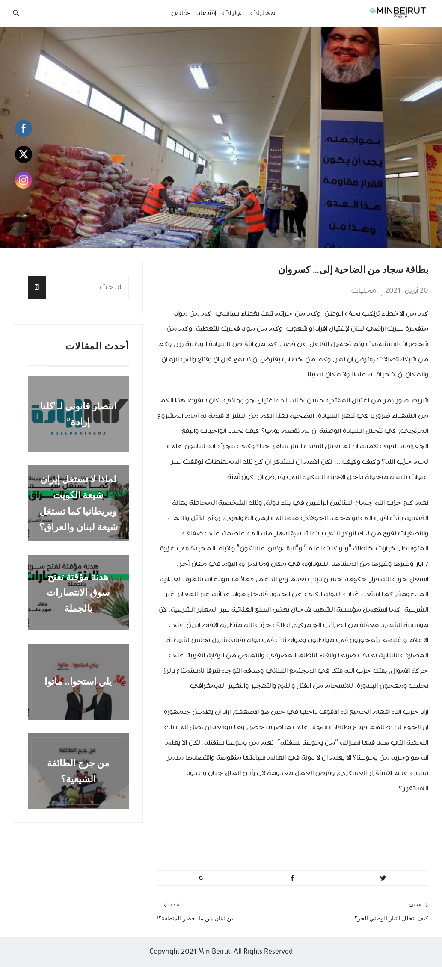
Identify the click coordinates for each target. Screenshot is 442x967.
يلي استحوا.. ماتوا (78, 682)
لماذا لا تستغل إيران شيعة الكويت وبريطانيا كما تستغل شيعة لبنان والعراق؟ (78, 503)
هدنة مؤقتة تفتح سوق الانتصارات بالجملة (78, 592)
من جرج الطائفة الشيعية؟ (78, 771)
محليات (364, 291)
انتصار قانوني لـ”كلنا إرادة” (78, 414)
